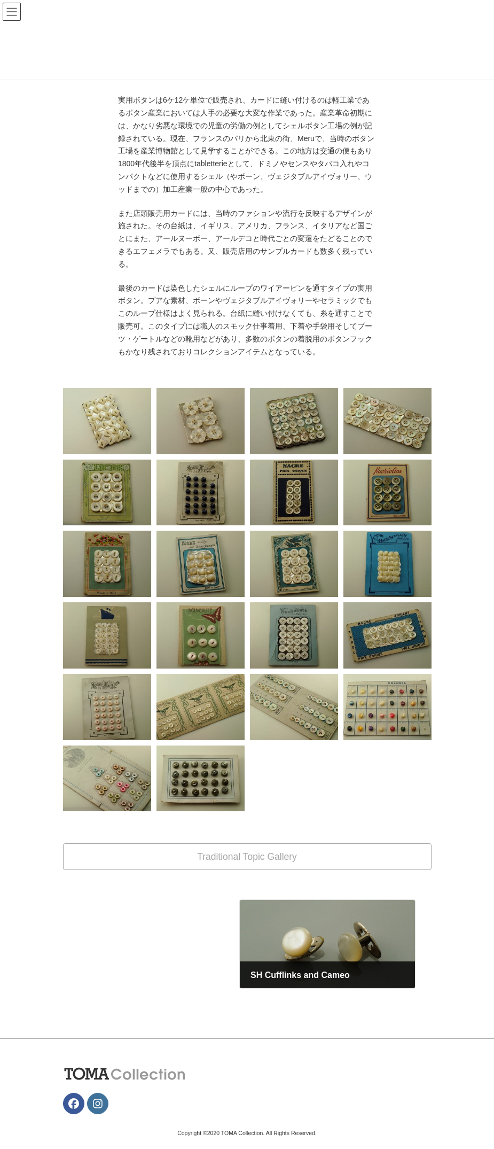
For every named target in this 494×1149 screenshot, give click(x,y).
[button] (247, 856)
